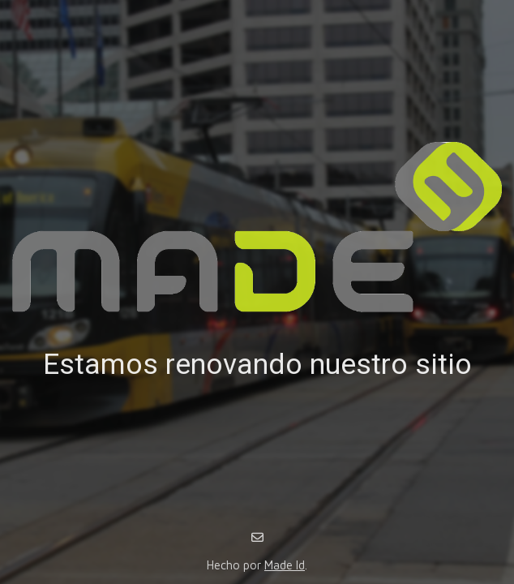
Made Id (284, 565)
